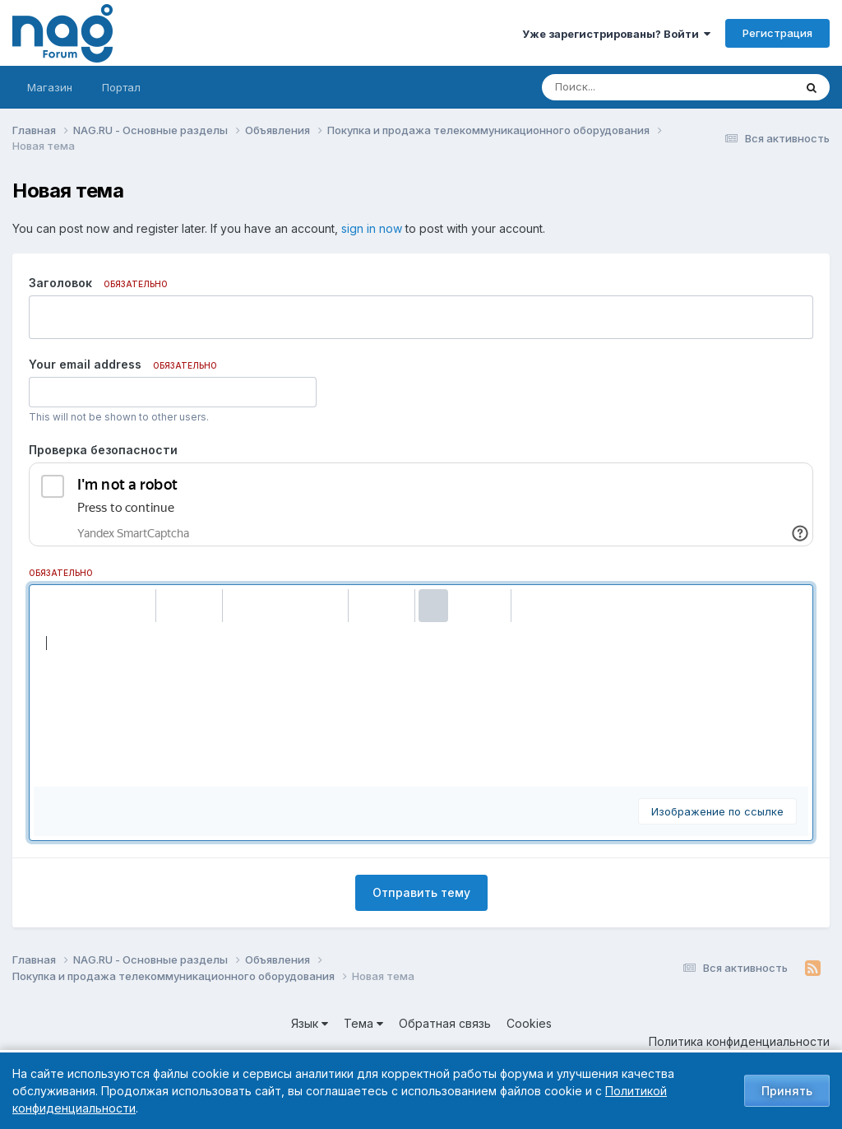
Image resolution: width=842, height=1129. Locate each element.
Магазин (49, 87)
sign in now (371, 228)
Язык (309, 1023)
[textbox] (421, 704)
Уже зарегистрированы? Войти (616, 33)
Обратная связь (445, 1023)
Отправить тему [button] (421, 892)
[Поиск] (636, 87)
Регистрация (777, 32)
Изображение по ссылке (717, 811)
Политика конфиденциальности (739, 1041)
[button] (48, 605)
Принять (786, 1091)
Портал (121, 87)
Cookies (529, 1023)
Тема (363, 1023)
